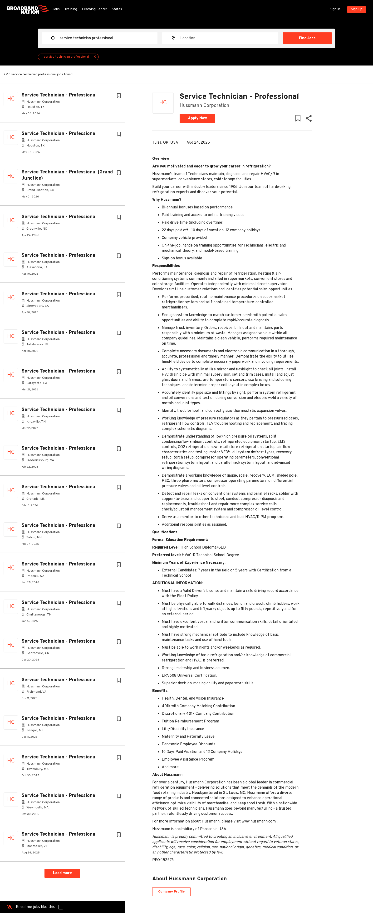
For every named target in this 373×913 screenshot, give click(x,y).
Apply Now (197, 118)
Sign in (335, 9)
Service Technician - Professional (59, 95)
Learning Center (94, 9)
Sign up (356, 9)
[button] (308, 119)
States (117, 9)
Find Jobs (307, 38)
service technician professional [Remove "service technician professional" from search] (66, 57)
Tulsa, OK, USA (165, 142)
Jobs (56, 9)
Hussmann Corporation (204, 106)
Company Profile (171, 892)
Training (70, 9)
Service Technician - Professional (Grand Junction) (67, 175)
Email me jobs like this (35, 907)
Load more (62, 873)
